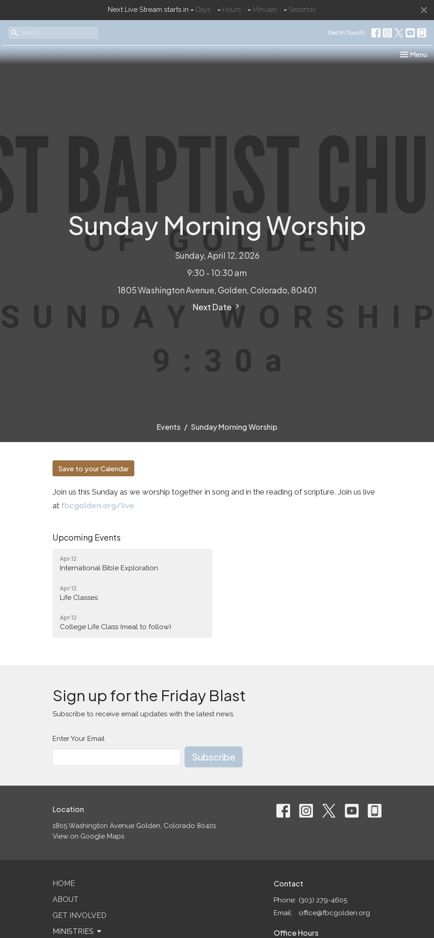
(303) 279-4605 (323, 900)
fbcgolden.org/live (97, 505)
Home (64, 883)
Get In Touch (346, 32)
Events (168, 427)
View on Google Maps (88, 836)
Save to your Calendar (93, 468)
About (66, 899)
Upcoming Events (87, 537)
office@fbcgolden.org (334, 913)
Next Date (217, 307)
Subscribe (213, 756)
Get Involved (79, 915)
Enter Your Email (79, 739)
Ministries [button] (78, 931)
